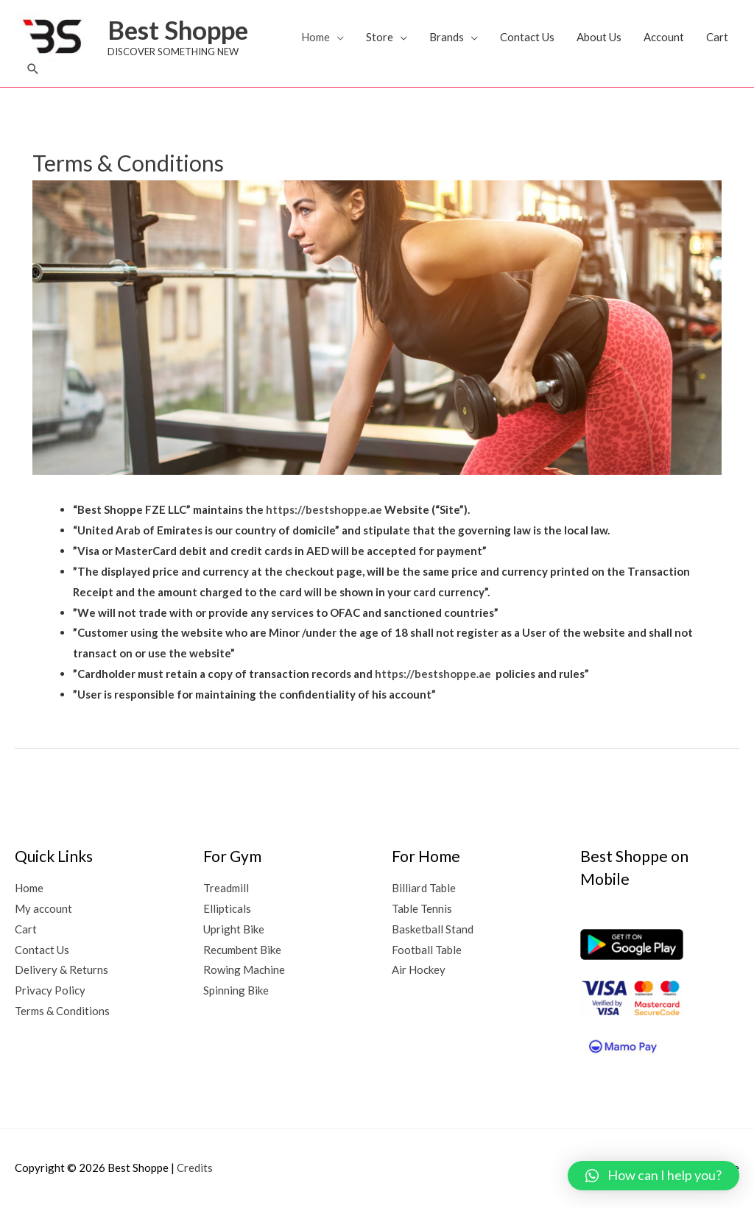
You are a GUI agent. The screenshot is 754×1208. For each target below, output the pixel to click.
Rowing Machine (244, 969)
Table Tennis (422, 908)
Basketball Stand (432, 929)
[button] (33, 69)
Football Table (427, 949)
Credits (195, 1167)
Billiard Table (424, 887)
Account (664, 36)
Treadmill (226, 887)
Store (379, 36)
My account (43, 908)
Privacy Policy (50, 990)
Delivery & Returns (61, 969)
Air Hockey (418, 969)
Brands (446, 36)
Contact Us (527, 36)
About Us (599, 36)
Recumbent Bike (242, 949)
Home (315, 36)
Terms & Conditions (62, 1010)
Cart (717, 36)
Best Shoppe (178, 29)
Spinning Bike (236, 990)
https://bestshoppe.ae (324, 509)
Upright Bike (233, 929)
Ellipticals (227, 908)
